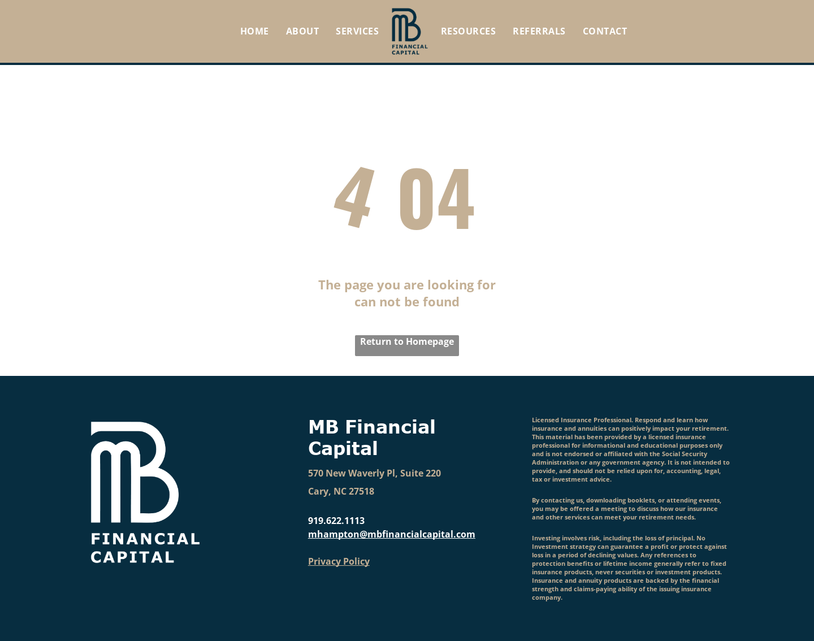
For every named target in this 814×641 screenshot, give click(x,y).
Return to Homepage (407, 341)
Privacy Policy (339, 561)
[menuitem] (255, 31)
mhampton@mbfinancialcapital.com (391, 534)
